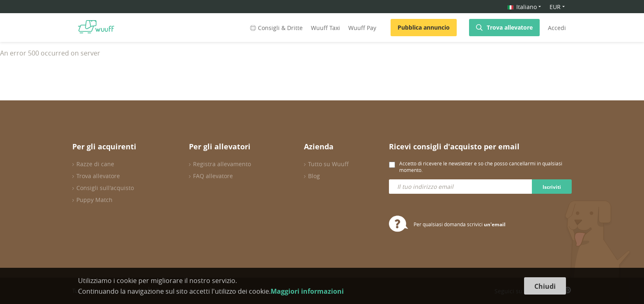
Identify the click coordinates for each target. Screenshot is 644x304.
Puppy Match (94, 200)
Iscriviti (552, 186)
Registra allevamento (222, 164)
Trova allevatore (510, 27)
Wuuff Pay (362, 28)
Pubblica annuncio (424, 27)
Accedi (557, 28)
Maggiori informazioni (307, 291)
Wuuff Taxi (325, 28)
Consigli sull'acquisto (105, 188)
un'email (495, 224)
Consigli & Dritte (275, 28)
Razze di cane (95, 164)
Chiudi (545, 286)
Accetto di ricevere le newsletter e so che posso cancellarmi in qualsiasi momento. (480, 166)
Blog (314, 176)
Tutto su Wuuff (328, 164)
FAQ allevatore (213, 176)
